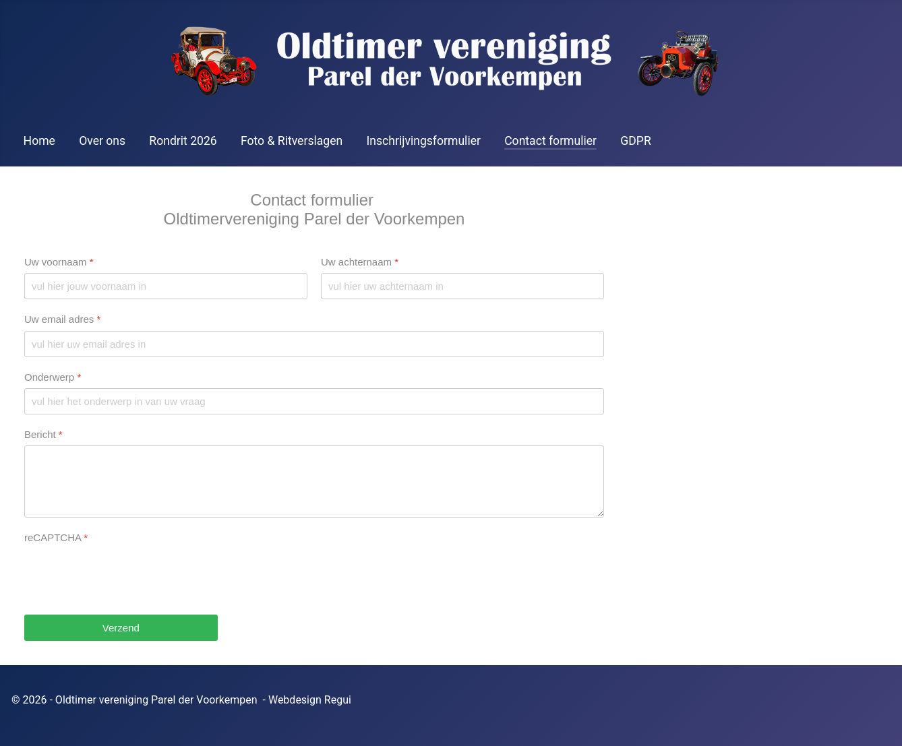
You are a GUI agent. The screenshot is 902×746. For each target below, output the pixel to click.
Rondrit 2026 (182, 141)
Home (39, 141)
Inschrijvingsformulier (423, 141)
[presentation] (126, 575)
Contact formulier (550, 141)
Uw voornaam (59, 262)
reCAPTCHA (56, 537)
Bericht (43, 433)
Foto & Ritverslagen (291, 141)
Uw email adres (62, 319)
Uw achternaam (359, 262)
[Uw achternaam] (462, 286)
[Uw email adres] (314, 343)
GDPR (635, 141)
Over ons (102, 141)
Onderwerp (52, 376)
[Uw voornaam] (165, 286)
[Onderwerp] (314, 400)
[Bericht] (314, 481)
